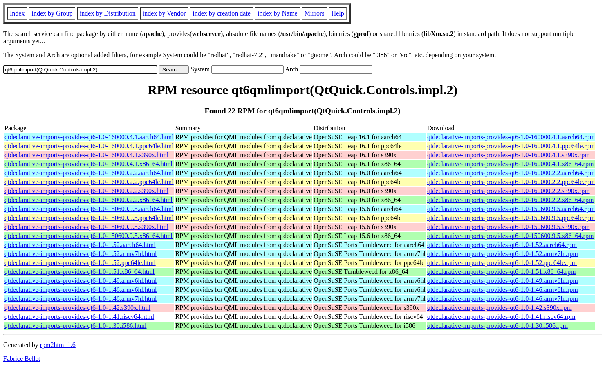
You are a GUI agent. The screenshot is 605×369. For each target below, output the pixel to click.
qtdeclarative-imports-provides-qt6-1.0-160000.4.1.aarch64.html (89, 136)
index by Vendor (164, 13)
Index (17, 13)
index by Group (51, 13)
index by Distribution (108, 13)
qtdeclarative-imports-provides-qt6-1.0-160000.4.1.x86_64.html (88, 163)
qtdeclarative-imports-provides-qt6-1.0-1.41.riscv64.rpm (501, 316)
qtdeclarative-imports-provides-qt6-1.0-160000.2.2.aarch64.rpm (511, 172)
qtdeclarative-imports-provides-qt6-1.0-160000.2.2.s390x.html (86, 190)
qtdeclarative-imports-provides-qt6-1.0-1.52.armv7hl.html (80, 253)
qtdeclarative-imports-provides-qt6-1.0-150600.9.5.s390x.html (86, 226)
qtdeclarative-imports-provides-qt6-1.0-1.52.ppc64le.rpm (502, 262)
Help (338, 13)
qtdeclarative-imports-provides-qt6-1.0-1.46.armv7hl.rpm (502, 298)
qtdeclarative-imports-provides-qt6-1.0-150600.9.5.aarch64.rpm (511, 208)
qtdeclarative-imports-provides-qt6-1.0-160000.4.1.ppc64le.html (89, 145)
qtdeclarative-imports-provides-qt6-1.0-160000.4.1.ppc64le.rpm (511, 145)
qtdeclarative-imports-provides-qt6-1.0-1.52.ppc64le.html (80, 262)
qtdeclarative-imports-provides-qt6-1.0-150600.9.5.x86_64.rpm (510, 235)
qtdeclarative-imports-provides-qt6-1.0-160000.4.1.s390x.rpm (508, 154)
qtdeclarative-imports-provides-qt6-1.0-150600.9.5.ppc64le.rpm (511, 217)
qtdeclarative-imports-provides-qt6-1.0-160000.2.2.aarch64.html (89, 172)
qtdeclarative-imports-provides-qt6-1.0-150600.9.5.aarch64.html (89, 208)
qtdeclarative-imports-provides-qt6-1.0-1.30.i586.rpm (497, 325)
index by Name (278, 13)
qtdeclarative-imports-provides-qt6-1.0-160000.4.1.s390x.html (86, 154)
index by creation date (222, 13)
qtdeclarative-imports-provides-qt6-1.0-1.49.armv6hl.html (80, 280)
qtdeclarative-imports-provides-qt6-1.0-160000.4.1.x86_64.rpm (510, 163)
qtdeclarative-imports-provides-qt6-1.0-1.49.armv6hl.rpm (502, 280)
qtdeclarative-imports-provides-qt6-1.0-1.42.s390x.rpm (499, 307)
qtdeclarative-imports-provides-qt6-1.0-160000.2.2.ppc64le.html (89, 181)
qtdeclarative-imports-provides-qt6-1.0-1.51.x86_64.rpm (501, 271)
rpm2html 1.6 (58, 344)
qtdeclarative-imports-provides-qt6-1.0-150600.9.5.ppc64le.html (89, 217)
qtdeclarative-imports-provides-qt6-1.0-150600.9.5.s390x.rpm (508, 226)
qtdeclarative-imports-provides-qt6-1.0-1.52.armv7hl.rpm (502, 253)
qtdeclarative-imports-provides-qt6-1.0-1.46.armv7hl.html (80, 298)
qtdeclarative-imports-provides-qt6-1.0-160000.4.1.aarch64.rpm (511, 136)
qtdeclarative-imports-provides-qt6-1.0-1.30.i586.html (75, 325)
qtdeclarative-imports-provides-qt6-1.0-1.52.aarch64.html (80, 244)
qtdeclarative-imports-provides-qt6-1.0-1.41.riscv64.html (79, 316)
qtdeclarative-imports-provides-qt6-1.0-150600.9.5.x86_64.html (88, 235)
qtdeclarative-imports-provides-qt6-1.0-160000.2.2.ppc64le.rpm (511, 181)
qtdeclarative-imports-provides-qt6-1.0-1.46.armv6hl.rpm (502, 289)
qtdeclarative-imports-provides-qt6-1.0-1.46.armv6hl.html (80, 289)
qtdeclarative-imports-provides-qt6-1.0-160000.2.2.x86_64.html (88, 199)
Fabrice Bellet (21, 358)
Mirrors (315, 13)
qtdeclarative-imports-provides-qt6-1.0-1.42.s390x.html (77, 307)
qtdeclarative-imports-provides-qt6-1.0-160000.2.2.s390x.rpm (508, 190)
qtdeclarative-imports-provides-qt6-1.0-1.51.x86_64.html (79, 271)
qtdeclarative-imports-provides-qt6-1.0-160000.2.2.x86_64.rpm (510, 199)
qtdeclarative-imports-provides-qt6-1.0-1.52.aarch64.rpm (502, 244)
